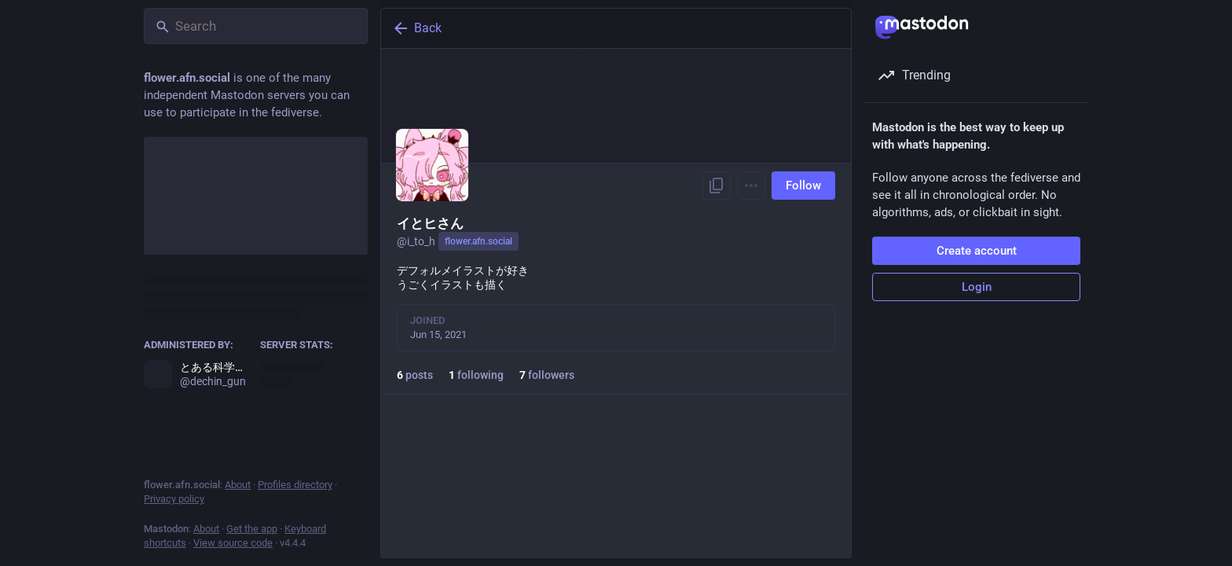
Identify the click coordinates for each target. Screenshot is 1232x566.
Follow (803, 185)
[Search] (256, 26)
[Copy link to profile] (716, 185)
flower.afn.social (478, 241)
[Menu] (751, 185)
